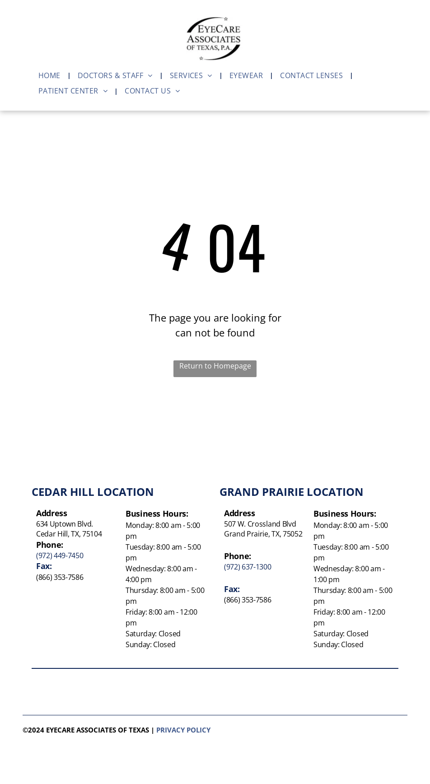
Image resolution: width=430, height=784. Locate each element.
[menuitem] (51, 75)
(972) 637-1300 (247, 567)
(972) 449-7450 (60, 555)
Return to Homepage (215, 366)
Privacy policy (183, 729)
